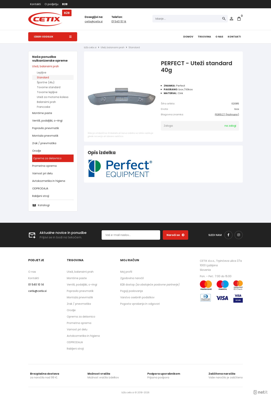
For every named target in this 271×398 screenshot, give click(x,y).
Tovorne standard (48, 87)
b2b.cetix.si (90, 47)
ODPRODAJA (40, 188)
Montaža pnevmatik (45, 136)
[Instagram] (238, 235)
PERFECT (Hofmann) (227, 114)
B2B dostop (150, 284)
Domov (188, 36)
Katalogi (43, 205)
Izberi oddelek (53, 36)
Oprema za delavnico (47, 158)
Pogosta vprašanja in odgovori (140, 304)
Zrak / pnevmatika (44, 143)
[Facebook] (228, 235)
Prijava (231, 18)
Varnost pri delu (42, 173)
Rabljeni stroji (40, 196)
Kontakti (35, 4)
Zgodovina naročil (132, 278)
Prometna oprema (44, 166)
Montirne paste (42, 113)
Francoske (43, 107)
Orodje (36, 151)
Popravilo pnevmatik (45, 128)
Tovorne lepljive (47, 92)
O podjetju (51, 4)
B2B (65, 4)
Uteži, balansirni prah (45, 66)
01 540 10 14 (118, 21)
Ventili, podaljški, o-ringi (47, 120)
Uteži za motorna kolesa (52, 97)
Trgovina (204, 36)
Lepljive (41, 72)
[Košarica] (239, 18)
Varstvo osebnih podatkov (137, 297)
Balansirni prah (46, 102)
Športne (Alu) (46, 82)
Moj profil (126, 272)
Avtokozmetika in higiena (48, 181)
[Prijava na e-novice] (175, 235)
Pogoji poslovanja (131, 291)
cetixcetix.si (94, 21)
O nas (219, 36)
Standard (43, 77)
